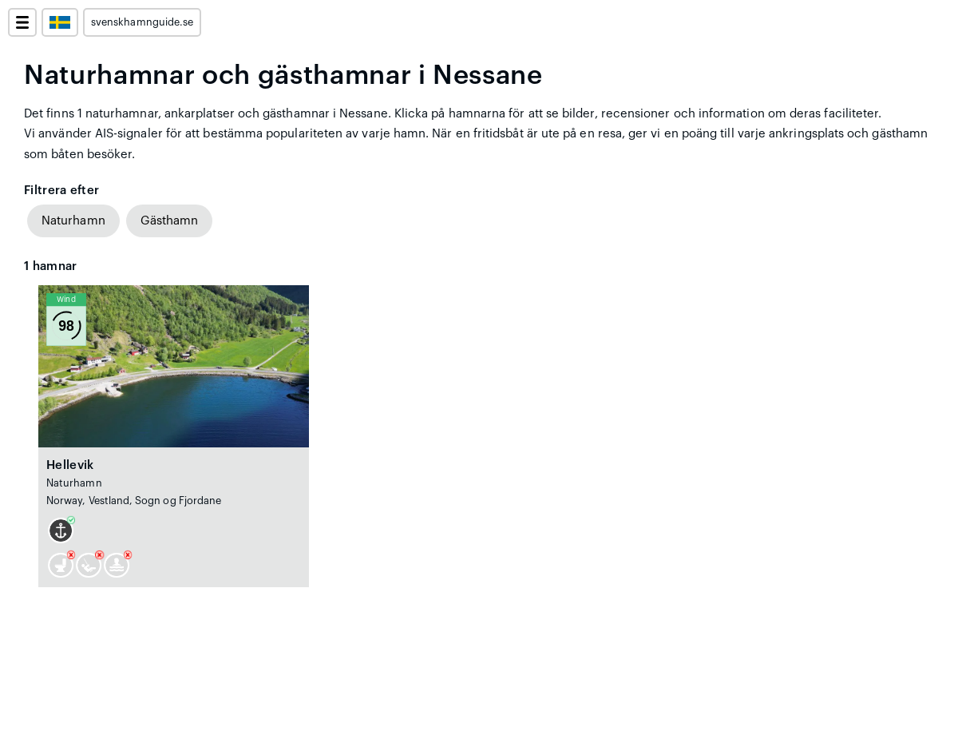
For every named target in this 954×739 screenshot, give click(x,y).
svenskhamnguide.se (142, 22)
